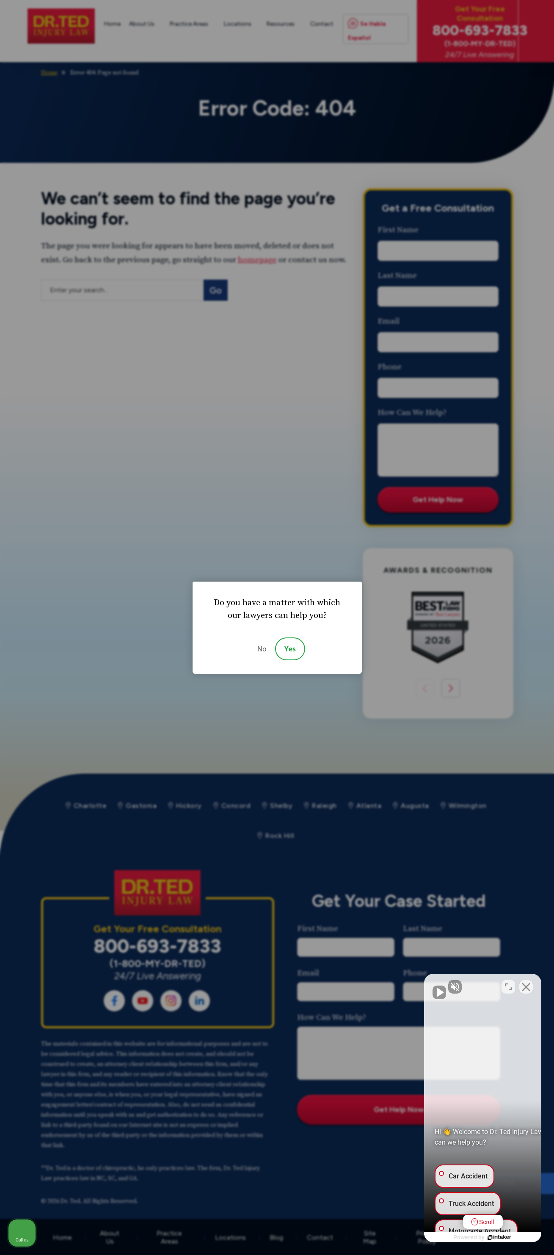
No (262, 649)
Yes (290, 649)
